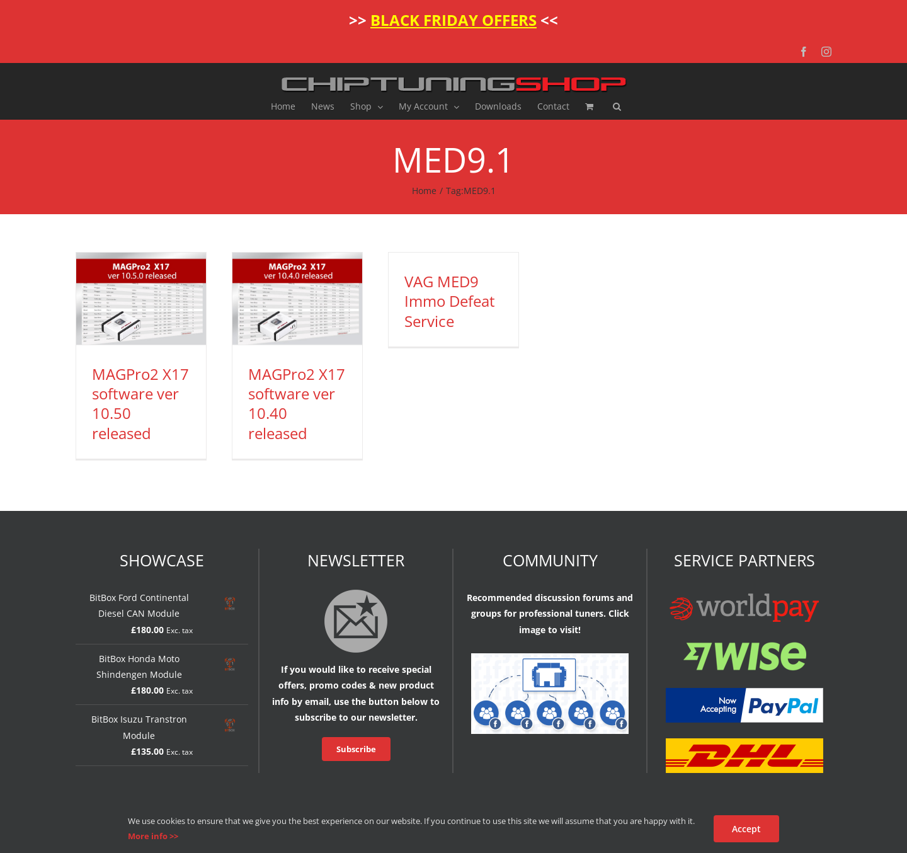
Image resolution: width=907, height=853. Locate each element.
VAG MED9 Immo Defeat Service (449, 301)
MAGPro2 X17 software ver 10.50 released (140, 404)
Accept (746, 829)
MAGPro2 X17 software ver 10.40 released (296, 404)
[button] (617, 106)
